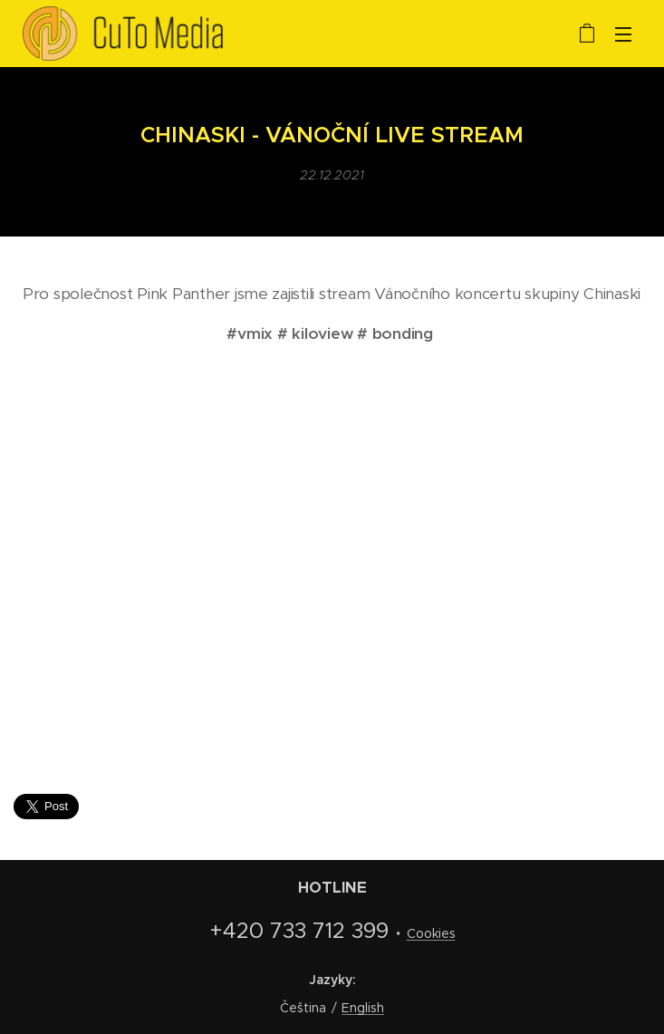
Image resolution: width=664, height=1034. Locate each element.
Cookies (431, 933)
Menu (623, 34)
